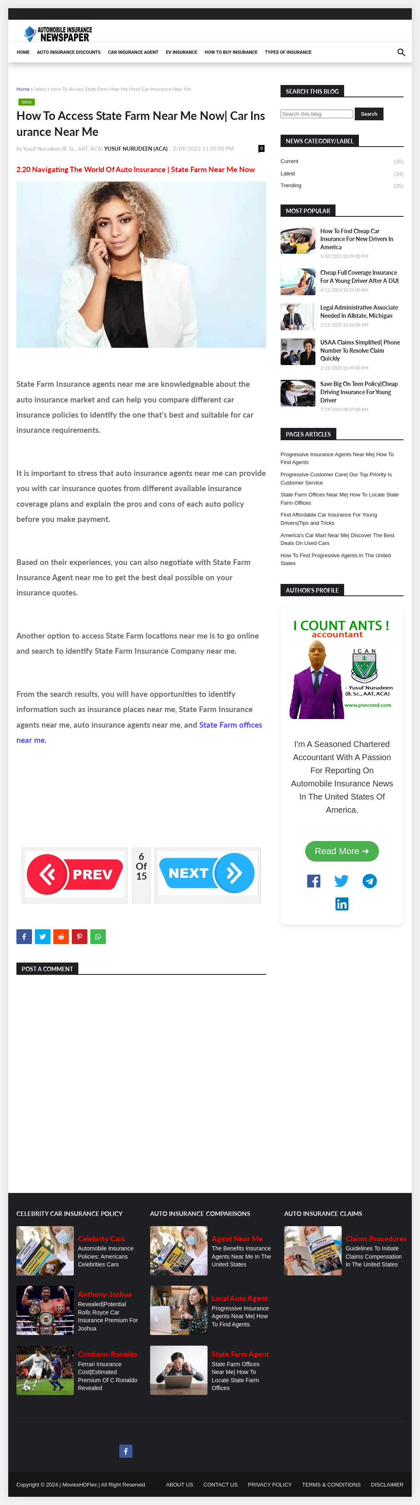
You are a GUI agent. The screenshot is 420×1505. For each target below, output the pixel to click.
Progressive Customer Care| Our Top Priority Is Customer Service (336, 478)
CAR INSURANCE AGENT (133, 52)
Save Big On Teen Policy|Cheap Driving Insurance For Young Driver (359, 391)
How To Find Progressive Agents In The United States (336, 559)
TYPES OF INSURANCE (288, 52)
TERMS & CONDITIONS (331, 1485)
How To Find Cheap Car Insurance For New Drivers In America (356, 238)
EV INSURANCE (181, 52)
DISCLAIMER (387, 1485)
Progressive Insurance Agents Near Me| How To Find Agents (337, 458)
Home (23, 89)
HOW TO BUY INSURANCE (231, 52)
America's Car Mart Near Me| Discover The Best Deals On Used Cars (337, 539)
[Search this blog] (317, 114)
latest (40, 89)
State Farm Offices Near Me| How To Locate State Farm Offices (340, 499)
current (342, 162)
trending (342, 186)
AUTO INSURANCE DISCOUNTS (68, 52)
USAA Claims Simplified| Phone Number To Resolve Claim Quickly (360, 350)
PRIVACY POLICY (270, 1485)
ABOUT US (179, 1485)
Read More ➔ (342, 851)
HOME (23, 52)
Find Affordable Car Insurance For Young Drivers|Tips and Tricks (329, 519)
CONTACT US (220, 1485)
